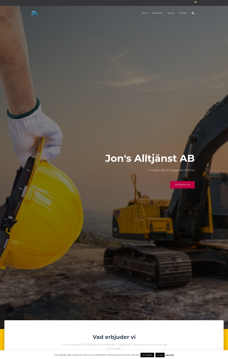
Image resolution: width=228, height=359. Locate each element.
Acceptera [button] (147, 355)
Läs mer (169, 355)
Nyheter (183, 13)
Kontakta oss (182, 185)
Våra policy (157, 13)
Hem (145, 13)
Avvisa (160, 355)
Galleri (170, 13)
